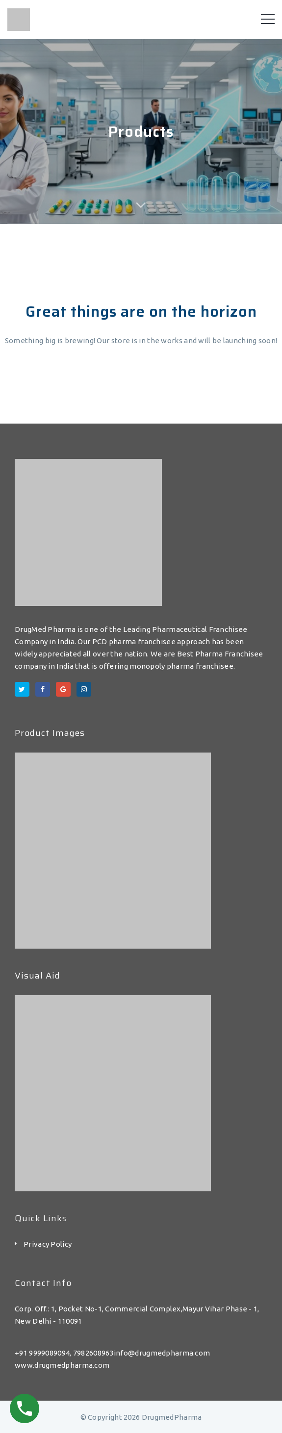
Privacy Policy (48, 1244)
